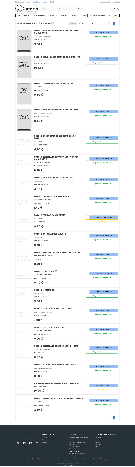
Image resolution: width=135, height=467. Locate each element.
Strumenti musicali (39, 16)
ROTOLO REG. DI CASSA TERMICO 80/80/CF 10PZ (57, 57)
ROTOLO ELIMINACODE (45, 290)
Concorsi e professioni (97, 16)
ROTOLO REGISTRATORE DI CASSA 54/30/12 (54, 83)
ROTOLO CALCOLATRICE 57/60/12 (50, 234)
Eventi (52, 2)
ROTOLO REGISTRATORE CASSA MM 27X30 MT (56, 364)
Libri (18, 16)
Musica (26, 16)
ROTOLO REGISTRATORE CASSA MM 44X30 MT (56, 109)
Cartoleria (64, 16)
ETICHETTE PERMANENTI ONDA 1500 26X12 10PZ (56, 383)
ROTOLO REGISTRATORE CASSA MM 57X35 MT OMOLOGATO (56, 158)
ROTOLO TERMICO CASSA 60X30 (49, 215)
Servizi (28, 2)
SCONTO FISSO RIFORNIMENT (43, 36)
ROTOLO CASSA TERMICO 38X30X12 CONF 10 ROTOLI (55, 137)
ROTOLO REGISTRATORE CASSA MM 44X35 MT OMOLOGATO (56, 31)
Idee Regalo (113, 16)
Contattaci (98, 444)
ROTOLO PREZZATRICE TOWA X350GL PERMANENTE (58, 398)
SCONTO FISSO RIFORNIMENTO (44, 349)
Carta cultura (73, 449)
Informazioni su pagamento (77, 442)
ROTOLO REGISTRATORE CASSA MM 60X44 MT (56, 346)
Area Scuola (36, 2)
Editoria (45, 2)
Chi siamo (98, 438)
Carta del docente (74, 446)
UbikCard (44, 438)
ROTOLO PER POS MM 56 (45, 271)
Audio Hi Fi (53, 16)
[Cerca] (79, 9)
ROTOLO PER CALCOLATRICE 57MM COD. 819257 (57, 252)
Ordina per (72, 23)
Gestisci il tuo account (75, 440)
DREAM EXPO (38, 293)
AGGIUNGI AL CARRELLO (104, 33)
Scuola (83, 16)
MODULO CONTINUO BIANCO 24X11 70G (52, 327)
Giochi (74, 16)
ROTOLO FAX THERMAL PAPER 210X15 (51, 196)
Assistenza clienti (105, 2)
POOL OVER (38, 60)
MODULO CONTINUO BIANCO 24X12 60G (53, 308)
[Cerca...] (59, 9)
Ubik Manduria (19, 2)
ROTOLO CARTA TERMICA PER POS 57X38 (53, 177)
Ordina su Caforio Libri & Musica (78, 438)
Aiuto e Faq (116, 2)
